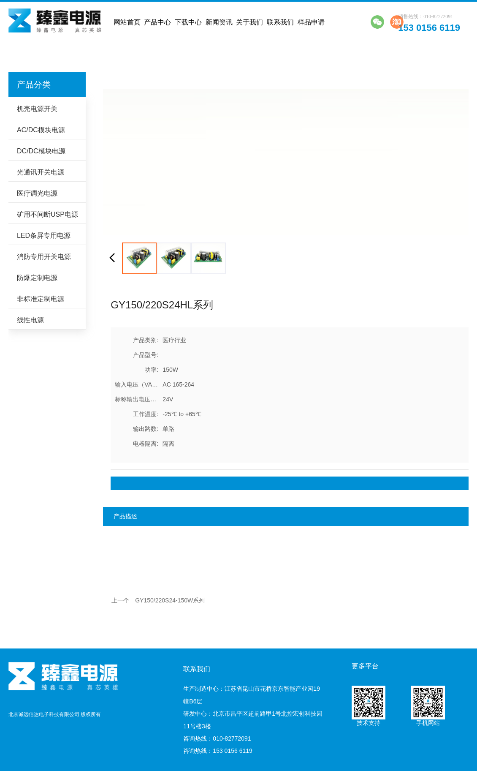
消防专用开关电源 (44, 256)
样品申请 (311, 22)
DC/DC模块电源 (41, 151)
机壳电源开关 (37, 108)
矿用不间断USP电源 (47, 214)
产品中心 (157, 22)
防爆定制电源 (37, 277)
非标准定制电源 (40, 298)
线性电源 (30, 320)
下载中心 (188, 22)
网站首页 (127, 22)
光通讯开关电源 (40, 172)
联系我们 (280, 22)
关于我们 (249, 22)
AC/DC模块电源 (41, 129)
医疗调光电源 (37, 193)
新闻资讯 (219, 22)
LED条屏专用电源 (43, 235)
